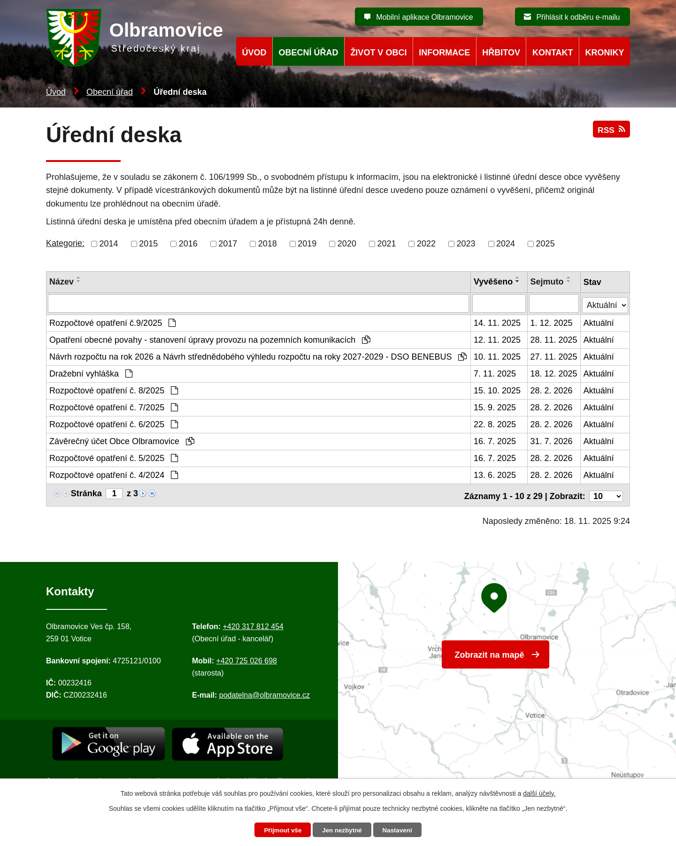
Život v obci (378, 52)
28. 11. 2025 (553, 339)
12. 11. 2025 (497, 339)
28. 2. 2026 (551, 389)
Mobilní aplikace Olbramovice (424, 17)
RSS (611, 133)
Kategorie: (65, 243)
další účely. (539, 792)
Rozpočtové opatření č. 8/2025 (113, 389)
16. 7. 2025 (495, 440)
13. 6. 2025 (495, 474)
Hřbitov (501, 52)
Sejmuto (547, 281)
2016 (188, 243)
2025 (545, 243)
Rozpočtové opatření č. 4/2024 (113, 474)
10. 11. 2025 (497, 356)
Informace (444, 52)
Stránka (86, 492)
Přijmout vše (280, 830)
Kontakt (552, 52)
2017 (227, 243)
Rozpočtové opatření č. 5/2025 (113, 457)
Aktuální (599, 322)
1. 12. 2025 (551, 322)
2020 (347, 243)
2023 (466, 243)
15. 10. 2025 (497, 389)
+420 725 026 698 (246, 658)
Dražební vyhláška (90, 372)
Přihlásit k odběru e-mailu (578, 17)
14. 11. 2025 (497, 322)
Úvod (56, 92)
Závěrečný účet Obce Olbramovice (121, 440)
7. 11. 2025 (495, 372)
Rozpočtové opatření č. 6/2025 (113, 423)
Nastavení (399, 830)
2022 (426, 243)
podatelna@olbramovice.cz (264, 692)
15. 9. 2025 (495, 406)
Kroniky (604, 52)
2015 (148, 243)
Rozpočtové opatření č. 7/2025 (113, 406)
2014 (109, 243)
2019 (307, 243)
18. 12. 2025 (553, 372)
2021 (386, 243)
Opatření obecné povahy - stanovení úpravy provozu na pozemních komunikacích (209, 339)
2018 (267, 243)
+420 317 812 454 (253, 624)
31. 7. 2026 (551, 440)
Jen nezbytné (342, 830)
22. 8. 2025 (495, 423)
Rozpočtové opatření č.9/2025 (112, 322)
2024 (505, 243)
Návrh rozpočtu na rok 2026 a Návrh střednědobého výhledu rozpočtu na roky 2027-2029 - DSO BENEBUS (258, 356)
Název (61, 281)
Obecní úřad (109, 92)
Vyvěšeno (493, 281)
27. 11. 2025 (553, 356)
